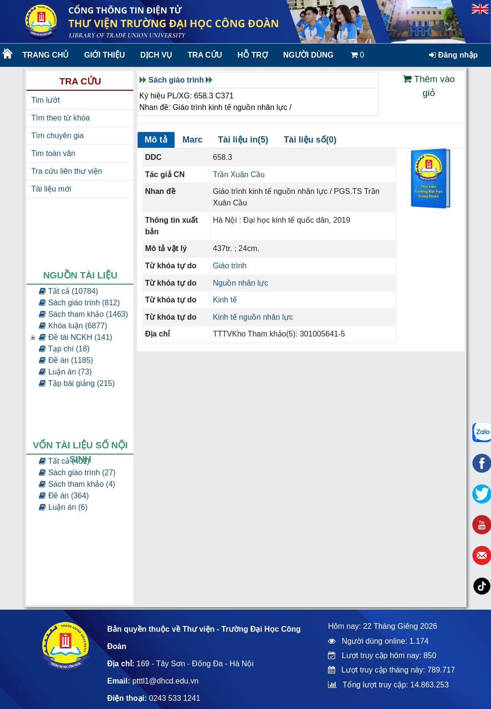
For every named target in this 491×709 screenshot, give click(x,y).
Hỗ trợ (252, 55)
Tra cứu (204, 55)
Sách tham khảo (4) (77, 484)
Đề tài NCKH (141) (75, 337)
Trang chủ (46, 55)
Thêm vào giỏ (429, 86)
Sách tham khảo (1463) (83, 314)
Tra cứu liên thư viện (66, 171)
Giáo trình (229, 266)
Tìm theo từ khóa (60, 118)
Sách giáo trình (176, 80)
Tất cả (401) (64, 461)
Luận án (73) (65, 372)
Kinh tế (225, 300)
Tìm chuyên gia (57, 136)
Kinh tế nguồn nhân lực (253, 317)
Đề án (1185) (66, 360)
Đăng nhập (453, 55)
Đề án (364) (64, 496)
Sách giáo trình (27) (77, 473)
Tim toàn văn (53, 153)
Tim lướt (45, 100)
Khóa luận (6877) (73, 326)
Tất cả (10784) (68, 291)
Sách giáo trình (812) (79, 303)
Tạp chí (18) (64, 349)
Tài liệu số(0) (310, 139)
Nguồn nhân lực (240, 283)
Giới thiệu (104, 55)
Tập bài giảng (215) (77, 383)
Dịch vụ (156, 55)
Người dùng (308, 55)
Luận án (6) (63, 507)
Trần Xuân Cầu (239, 174)
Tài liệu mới (51, 189)
